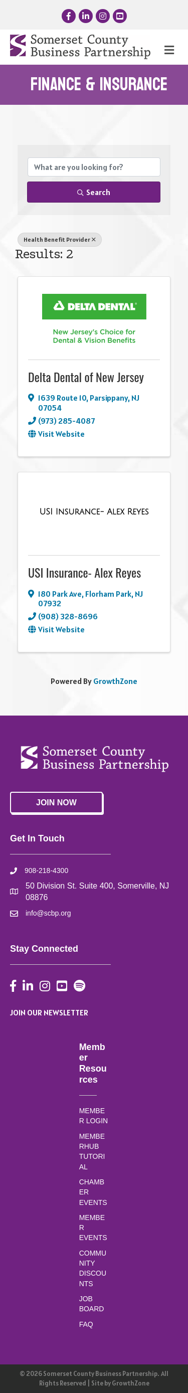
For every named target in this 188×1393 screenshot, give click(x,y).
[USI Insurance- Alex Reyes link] (93, 512)
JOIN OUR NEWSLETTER (49, 1012)
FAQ (86, 1324)
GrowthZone (115, 681)
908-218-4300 (46, 870)
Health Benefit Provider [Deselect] (60, 239)
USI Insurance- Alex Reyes (84, 572)
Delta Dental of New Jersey (86, 377)
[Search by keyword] (94, 167)
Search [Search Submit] (93, 192)
